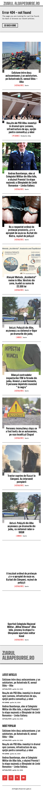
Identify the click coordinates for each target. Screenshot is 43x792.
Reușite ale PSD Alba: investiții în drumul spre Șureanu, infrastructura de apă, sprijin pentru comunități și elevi (21, 127)
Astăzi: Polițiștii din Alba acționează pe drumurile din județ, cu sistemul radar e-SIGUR (21, 527)
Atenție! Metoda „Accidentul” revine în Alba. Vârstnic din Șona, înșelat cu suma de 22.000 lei (21, 282)
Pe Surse (16, 136)
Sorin (27, 85)
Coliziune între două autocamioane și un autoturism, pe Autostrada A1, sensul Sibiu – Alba (22, 77)
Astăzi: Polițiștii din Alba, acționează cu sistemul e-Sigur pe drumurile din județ (21, 330)
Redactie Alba (26, 136)
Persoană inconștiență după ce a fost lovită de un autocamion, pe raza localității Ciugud (21, 431)
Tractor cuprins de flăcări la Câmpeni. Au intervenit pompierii (21, 478)
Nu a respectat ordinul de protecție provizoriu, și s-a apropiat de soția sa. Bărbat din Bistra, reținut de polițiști (21, 231)
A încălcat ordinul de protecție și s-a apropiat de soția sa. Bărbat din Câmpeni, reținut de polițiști (21, 578)
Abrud (19, 337)
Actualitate (19, 85)
